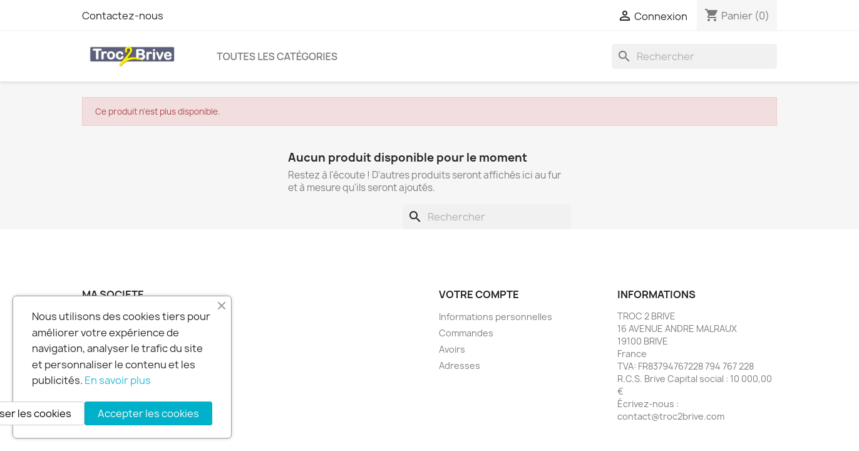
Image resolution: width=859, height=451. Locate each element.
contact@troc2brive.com (670, 416)
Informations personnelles (495, 317)
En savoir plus (118, 380)
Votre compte (479, 294)
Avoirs (452, 349)
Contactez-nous (122, 16)
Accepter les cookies (148, 413)
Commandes (466, 333)
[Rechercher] (694, 56)
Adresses (459, 365)
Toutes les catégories (277, 56)
